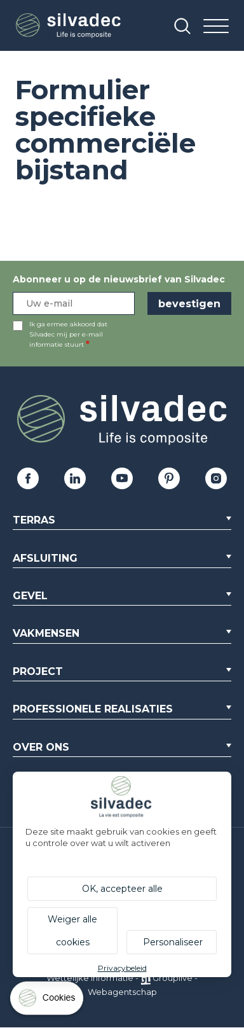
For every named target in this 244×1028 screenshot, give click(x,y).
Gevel (30, 596)
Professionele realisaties (93, 709)
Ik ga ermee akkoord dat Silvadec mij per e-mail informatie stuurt (68, 334)
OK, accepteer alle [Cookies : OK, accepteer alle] (122, 888)
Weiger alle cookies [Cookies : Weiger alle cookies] (72, 930)
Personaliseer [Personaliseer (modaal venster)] (173, 942)
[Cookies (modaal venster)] (47, 1001)
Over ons (41, 747)
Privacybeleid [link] (122, 968)
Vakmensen (46, 633)
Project (38, 671)
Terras (34, 520)
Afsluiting (45, 558)
